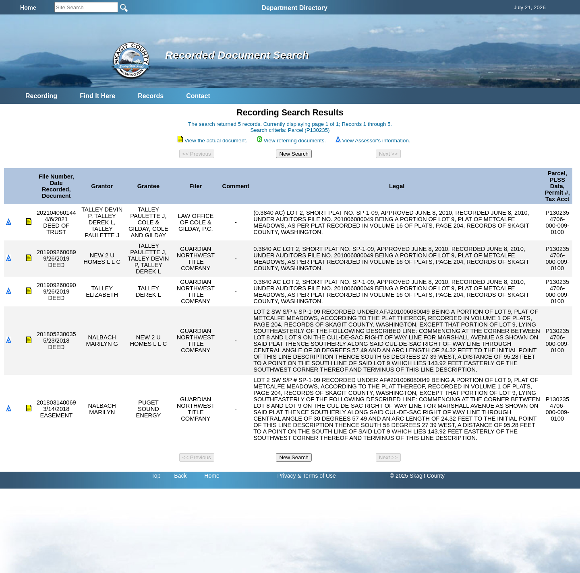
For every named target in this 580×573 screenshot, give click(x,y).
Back (180, 475)
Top (156, 475)
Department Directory (294, 7)
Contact (198, 95)
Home (211, 475)
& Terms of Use (316, 475)
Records (151, 95)
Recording (41, 95)
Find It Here (97, 95)
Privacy (287, 475)
